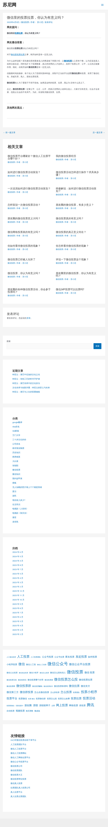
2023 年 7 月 (17, 569)
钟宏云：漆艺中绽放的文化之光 (26, 374)
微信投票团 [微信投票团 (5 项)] (49, 680)
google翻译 (17, 422)
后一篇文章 (99, 132)
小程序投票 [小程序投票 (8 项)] (12, 664)
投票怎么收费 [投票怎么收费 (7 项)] (64, 698)
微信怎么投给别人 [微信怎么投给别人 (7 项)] (58, 672)
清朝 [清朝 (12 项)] (35, 705)
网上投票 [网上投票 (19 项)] (62, 705)
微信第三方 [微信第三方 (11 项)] (13, 692)
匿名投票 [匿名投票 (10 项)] (69, 656)
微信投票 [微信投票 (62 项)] (75, 672)
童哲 (14, 517)
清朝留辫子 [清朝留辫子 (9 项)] (44, 705)
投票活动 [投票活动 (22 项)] (89, 698)
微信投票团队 (16, 770)
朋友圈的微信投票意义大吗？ (24, 218)
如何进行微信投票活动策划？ (24, 172)
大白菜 (15, 461)
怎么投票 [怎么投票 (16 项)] (66, 692)
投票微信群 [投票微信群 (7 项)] (41, 698)
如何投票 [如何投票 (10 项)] (92, 656)
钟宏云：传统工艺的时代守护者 (26, 379)
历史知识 (16, 452)
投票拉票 (19, 33)
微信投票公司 (16, 766)
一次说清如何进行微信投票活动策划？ (29, 188)
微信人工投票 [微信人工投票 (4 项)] (41, 665)
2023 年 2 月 (17, 587)
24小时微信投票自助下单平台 (23, 740)
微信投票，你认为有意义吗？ (24, 273)
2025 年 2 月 (17, 634)
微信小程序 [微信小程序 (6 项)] (33, 673)
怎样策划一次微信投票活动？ (24, 204)
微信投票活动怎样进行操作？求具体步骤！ (77, 173)
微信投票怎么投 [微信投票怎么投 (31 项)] (66, 679)
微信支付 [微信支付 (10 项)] (85, 686)
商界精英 (16, 457)
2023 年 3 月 (17, 582)
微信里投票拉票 (18, 54)
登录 (29, 318)
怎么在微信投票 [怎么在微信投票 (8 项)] (41, 692)
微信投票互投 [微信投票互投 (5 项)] (12, 680)
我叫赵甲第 (17, 478)
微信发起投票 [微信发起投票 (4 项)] (23, 673)
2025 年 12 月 (18, 591)
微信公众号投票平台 (19, 762)
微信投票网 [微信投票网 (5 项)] (11, 686)
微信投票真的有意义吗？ (70, 218)
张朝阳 (15, 465)
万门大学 (16, 435)
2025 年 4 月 (17, 625)
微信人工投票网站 (18, 753)
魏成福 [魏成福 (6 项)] (37, 711)
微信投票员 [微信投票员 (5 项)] (22, 680)
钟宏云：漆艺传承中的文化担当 (26, 383)
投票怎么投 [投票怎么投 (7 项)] (52, 698)
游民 (14, 496)
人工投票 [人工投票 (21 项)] (23, 656)
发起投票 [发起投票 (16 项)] (81, 656)
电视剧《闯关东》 (20, 513)
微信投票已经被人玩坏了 (21, 259)
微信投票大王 (16, 775)
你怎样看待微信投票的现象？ (72, 245)
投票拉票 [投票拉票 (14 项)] (76, 698)
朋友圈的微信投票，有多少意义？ (75, 204)
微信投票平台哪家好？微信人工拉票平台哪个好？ (29, 157)
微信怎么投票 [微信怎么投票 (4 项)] (44, 673)
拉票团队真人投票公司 (20, 788)
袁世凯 (15, 522)
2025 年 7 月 (17, 613)
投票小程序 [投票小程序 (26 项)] (89, 692)
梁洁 (14, 491)
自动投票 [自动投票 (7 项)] (10, 711)
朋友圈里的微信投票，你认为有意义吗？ (76, 274)
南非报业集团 (18, 448)
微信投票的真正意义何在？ (71, 232)
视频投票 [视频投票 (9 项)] (20, 710)
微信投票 (25, 22)
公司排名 (16, 444)
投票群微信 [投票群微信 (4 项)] (10, 706)
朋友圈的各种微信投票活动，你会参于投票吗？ (29, 290)
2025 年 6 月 (17, 617)
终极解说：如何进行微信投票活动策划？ (76, 189)
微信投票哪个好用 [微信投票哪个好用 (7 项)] (35, 680)
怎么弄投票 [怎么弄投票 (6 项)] (54, 692)
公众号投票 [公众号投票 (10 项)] (47, 656)
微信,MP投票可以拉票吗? (70, 289)
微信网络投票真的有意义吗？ (24, 232)
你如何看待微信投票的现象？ (24, 245)
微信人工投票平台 (18, 749)
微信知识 (16, 474)
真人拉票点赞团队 (18, 796)
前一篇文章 (9, 132)
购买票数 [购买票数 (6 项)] (29, 711)
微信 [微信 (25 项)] (21, 664)
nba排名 (16, 427)
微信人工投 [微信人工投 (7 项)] (31, 664)
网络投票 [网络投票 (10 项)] (73, 705)
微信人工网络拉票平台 (20, 757)
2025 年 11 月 (18, 595)
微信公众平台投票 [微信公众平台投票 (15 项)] (79, 664)
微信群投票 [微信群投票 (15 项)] (26, 692)
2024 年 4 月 (17, 561)
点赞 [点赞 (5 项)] (53, 706)
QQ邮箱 (15, 431)
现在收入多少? (18, 500)
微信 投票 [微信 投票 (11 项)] (90, 672)
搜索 (9, 341)
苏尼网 (9, 4)
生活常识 (16, 504)
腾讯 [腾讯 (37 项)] (90, 705)
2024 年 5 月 (17, 556)
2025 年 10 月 (18, 600)
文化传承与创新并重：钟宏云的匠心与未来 (31, 387)
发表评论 (49, 22)
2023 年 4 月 (17, 578)
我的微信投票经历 (66, 156)
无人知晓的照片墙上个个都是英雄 (27, 487)
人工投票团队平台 (18, 744)
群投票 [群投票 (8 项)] (82, 705)
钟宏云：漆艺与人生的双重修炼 (26, 392)
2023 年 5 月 (17, 574)
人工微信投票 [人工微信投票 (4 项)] (11, 657)
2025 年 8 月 (17, 608)
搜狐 (14, 483)
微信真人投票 (16, 783)
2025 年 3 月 (17, 630)
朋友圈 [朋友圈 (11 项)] (28, 705)
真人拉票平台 (16, 792)
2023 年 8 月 (17, 565)
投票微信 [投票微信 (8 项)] (23, 698)
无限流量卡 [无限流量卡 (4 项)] (19, 706)
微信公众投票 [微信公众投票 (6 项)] (12, 673)
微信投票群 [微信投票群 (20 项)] (23, 686)
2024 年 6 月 (17, 552)
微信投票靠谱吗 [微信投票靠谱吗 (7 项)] (61, 686)
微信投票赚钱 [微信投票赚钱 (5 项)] (37, 686)
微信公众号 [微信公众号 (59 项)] (58, 663)
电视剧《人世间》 (20, 509)
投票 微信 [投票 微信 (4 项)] (31, 699)
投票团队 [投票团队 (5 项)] (76, 692)
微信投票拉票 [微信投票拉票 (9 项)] (85, 679)
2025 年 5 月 (17, 621)
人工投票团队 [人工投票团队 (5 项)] (36, 657)
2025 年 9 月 (17, 604)
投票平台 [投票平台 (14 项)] (12, 698)
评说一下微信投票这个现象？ (72, 259)
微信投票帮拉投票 (18, 779)
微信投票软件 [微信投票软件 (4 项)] (48, 686)
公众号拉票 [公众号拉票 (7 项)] (59, 657)
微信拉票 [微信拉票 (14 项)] (74, 686)
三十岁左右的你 (19, 439)
